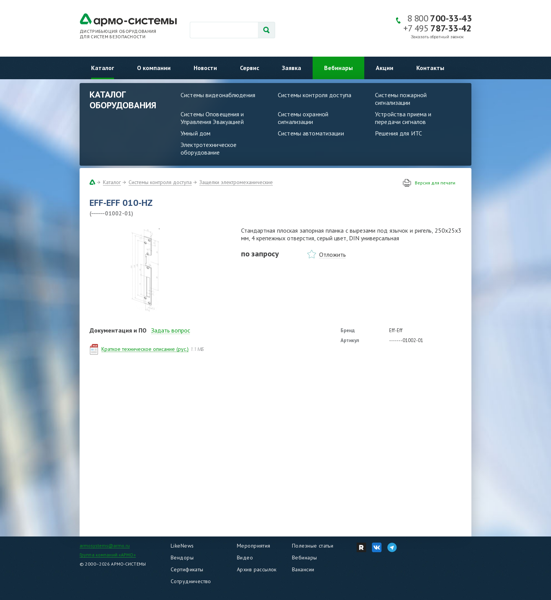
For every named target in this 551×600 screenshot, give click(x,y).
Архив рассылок (257, 569)
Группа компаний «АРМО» (108, 555)
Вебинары (338, 68)
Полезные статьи (312, 545)
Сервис (249, 68)
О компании (154, 68)
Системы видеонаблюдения (218, 95)
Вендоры (182, 557)
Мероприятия (254, 545)
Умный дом (195, 133)
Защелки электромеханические (236, 182)
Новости (205, 68)
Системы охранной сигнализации (303, 118)
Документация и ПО (118, 330)
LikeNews (182, 545)
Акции (384, 68)
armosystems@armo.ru (105, 545)
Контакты (430, 68)
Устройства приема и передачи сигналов (403, 118)
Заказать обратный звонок (437, 36)
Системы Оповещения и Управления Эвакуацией (212, 118)
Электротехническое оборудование (208, 148)
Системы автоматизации (311, 133)
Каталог (102, 68)
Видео (245, 557)
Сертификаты (187, 569)
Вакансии (303, 569)
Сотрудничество (191, 581)
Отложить (332, 254)
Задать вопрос (170, 330)
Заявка (291, 68)
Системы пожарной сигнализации (401, 98)
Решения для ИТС (398, 133)
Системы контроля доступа (314, 95)
